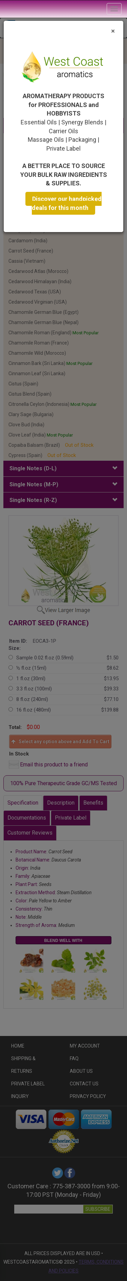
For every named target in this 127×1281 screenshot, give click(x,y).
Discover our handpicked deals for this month (67, 203)
